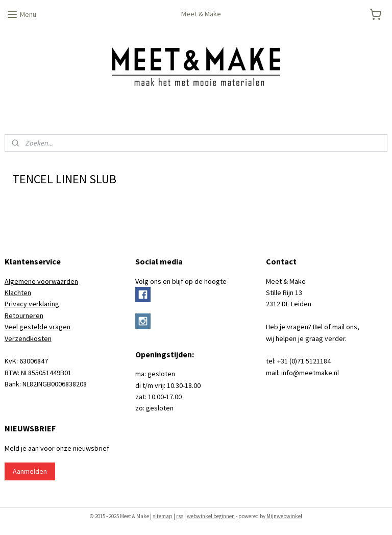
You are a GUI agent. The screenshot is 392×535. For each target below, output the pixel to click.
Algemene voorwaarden (41, 281)
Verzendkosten (28, 338)
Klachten (18, 292)
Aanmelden (30, 471)
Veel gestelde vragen (37, 326)
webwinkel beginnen (211, 516)
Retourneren (24, 315)
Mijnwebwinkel (284, 516)
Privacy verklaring (32, 303)
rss (179, 516)
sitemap (163, 516)
